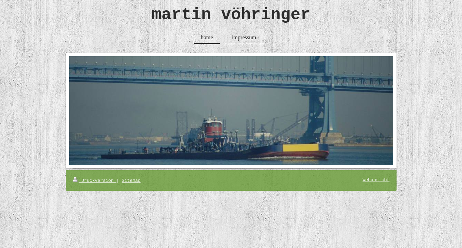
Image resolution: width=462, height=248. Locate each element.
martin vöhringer (231, 15)
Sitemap (131, 180)
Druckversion (94, 180)
